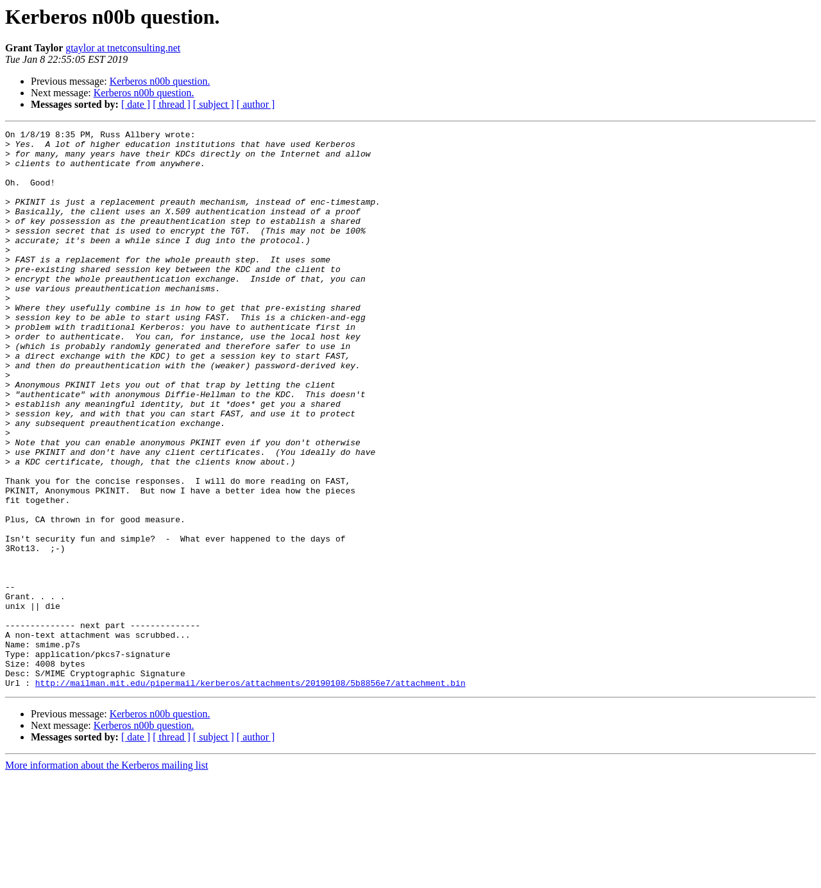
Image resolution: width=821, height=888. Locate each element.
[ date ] (135, 104)
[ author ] (256, 104)
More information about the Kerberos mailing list (106, 876)
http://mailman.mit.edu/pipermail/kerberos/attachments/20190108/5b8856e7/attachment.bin (250, 794)
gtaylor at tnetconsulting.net (122, 47)
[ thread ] (171, 104)
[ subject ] (213, 104)
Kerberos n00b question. (160, 81)
